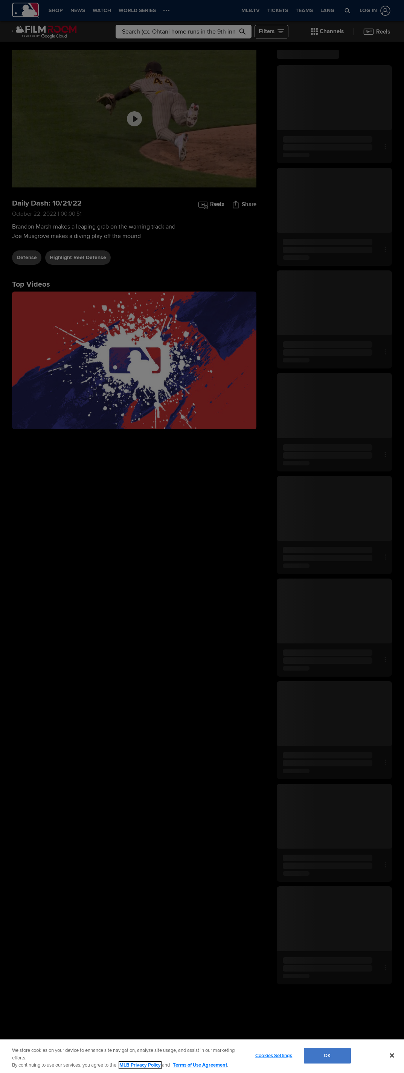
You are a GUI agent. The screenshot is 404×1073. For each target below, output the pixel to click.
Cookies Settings (273, 1055)
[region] (202, 1056)
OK (327, 1055)
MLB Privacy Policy (140, 1065)
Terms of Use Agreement (200, 1065)
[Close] (392, 1055)
